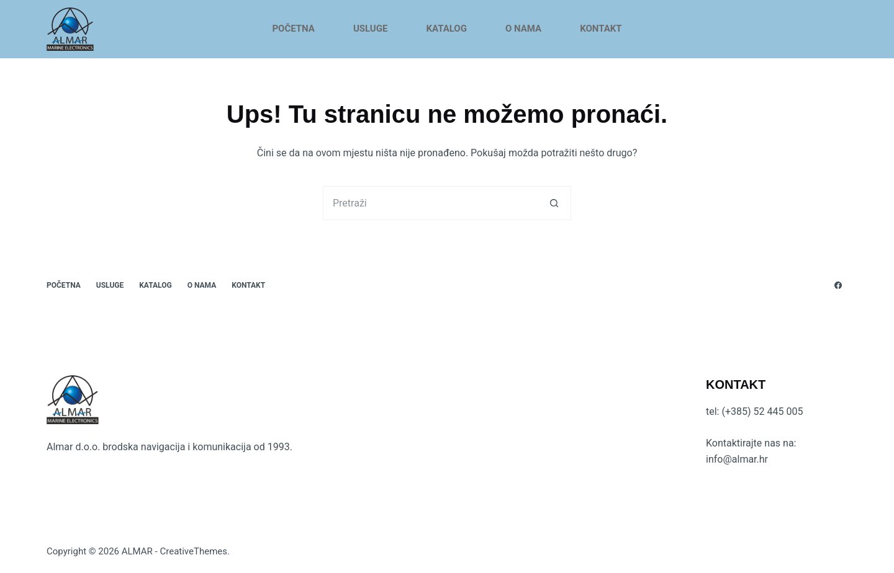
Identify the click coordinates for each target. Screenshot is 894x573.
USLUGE (370, 28)
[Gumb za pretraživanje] (554, 203)
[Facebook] (838, 285)
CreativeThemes (193, 551)
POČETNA (293, 28)
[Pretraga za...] (430, 203)
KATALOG (446, 28)
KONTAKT (600, 28)
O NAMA (523, 28)
